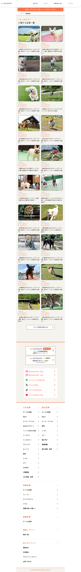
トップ (20, 13)
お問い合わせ (27, 561)
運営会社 (26, 548)
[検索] (78, 3)
